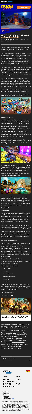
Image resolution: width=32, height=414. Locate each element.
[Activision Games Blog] (7, 2)
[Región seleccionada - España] (28, 371)
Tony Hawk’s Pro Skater (8, 381)
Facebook (18, 380)
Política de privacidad (6, 395)
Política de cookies (5, 396)
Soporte (3, 392)
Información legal (5, 391)
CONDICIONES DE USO (5, 393)
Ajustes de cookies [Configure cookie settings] (5, 397)
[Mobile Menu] (26, 2)
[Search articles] (30, 1)
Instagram (18, 383)
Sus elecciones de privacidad (7, 398)
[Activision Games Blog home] (7, 372)
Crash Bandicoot (7, 385)
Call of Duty (6, 380)
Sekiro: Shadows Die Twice (9, 386)
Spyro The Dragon (7, 383)
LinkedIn (18, 385)
